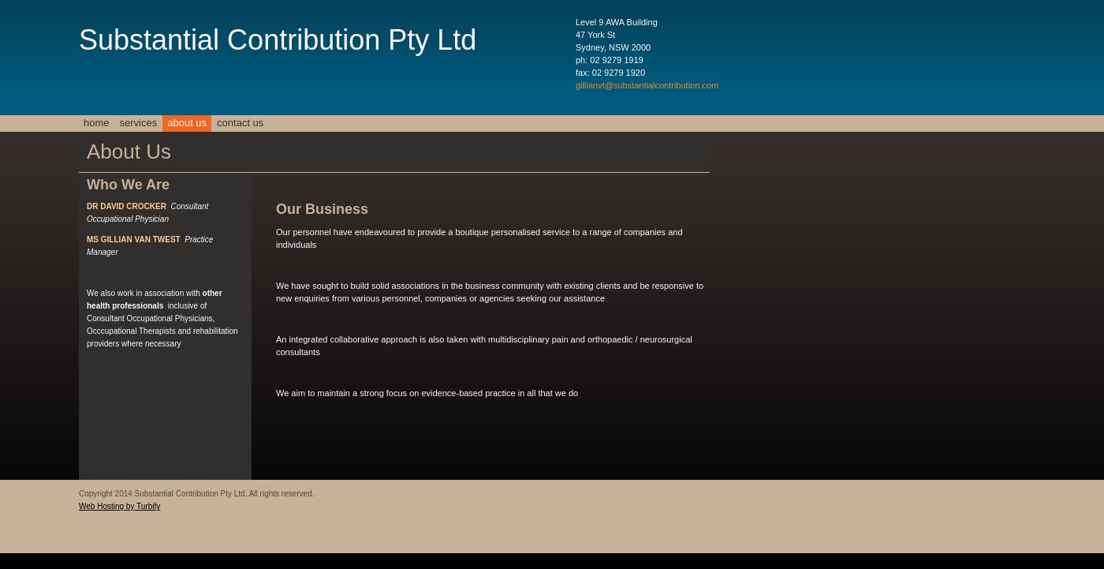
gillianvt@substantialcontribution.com (647, 85)
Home (97, 123)
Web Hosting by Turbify (119, 506)
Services (139, 123)
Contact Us (240, 123)
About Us (187, 123)
